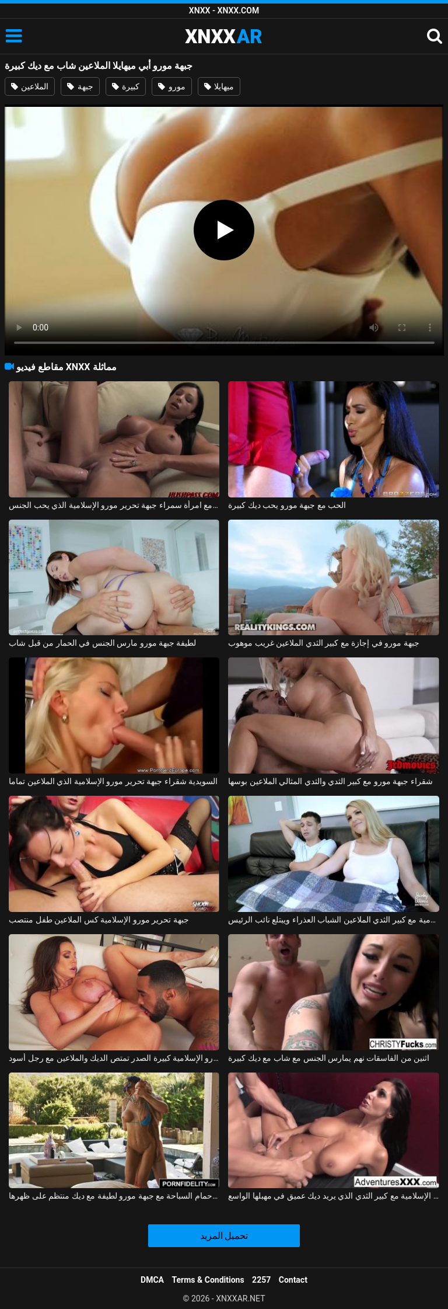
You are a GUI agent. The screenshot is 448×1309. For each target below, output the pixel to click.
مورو (171, 86)
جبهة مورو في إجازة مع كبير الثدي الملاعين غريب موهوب (323, 642)
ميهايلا (219, 86)
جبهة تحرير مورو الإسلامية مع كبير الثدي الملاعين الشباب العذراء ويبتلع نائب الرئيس (333, 919)
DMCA (152, 1279)
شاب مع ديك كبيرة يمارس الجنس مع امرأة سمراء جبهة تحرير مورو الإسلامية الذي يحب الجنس (114, 505)
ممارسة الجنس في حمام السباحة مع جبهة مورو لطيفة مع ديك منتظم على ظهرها (114, 1195)
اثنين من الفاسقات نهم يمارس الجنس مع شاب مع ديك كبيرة (328, 1058)
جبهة (80, 86)
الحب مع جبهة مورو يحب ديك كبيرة (287, 505)
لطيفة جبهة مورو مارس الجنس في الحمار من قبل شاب (102, 642)
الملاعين (29, 86)
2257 (261, 1279)
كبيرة (125, 86)
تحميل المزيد (224, 1235)
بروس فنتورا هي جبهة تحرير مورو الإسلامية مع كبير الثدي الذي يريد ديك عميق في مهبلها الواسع (333, 1195)
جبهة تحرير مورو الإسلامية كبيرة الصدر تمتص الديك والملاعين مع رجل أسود (114, 1058)
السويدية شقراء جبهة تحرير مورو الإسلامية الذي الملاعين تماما (113, 781)
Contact (293, 1279)
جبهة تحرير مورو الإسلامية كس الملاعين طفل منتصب (98, 919)
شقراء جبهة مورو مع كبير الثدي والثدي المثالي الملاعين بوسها (330, 781)
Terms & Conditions (208, 1279)
